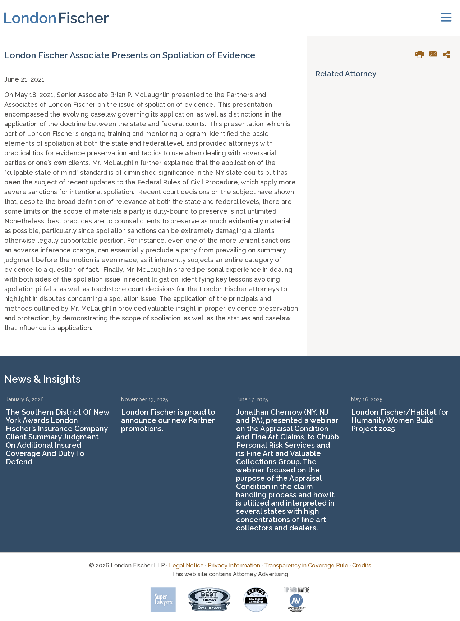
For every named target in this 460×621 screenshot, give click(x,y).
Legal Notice (186, 565)
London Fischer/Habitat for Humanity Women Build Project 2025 (400, 420)
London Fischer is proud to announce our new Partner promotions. (168, 420)
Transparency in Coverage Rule (306, 565)
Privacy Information (234, 565)
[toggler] (446, 18)
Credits (361, 565)
